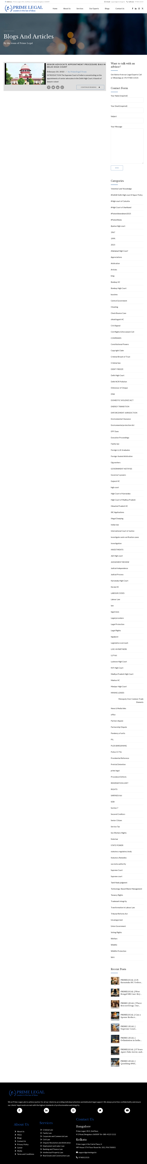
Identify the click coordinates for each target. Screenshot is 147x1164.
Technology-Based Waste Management (126, 889)
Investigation (116, 543)
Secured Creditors (118, 814)
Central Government (119, 301)
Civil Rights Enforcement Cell (122, 332)
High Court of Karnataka (120, 493)
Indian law (115, 525)
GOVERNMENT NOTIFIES (121, 469)
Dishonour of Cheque (119, 388)
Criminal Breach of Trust (120, 357)
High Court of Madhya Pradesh (123, 500)
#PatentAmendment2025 (121, 214)
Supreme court (116, 876)
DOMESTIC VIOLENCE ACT (122, 400)
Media (19, 1151)
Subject (127, 119)
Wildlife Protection (118, 951)
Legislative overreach (119, 643)
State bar (114, 839)
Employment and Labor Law (53, 1146)
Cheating (114, 307)
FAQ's (19, 1135)
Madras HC (115, 680)
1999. (113, 238)
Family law (115, 444)
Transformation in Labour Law (123, 907)
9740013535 (83, 1157)
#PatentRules (116, 220)
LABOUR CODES (117, 593)
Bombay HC (115, 282)
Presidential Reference (120, 758)
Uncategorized (117, 920)
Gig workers (115, 462)
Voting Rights (116, 932)
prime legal (115, 770)
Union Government (118, 926)
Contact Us (119, 8)
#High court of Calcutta (120, 201)
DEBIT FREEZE (117, 369)
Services (80, 8)
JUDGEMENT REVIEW (120, 562)
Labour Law (115, 599)
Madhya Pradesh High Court (122, 674)
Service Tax (115, 826)
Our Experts (94, 8)
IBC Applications (117, 512)
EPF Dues (115, 431)
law (112, 605)
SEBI (113, 802)
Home (55, 8)
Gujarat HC (115, 481)
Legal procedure (117, 618)
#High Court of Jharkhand (121, 207)
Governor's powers (118, 475)
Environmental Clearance (121, 419)
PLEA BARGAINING (119, 746)
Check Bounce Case (118, 313)
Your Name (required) (127, 99)
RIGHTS (114, 789)
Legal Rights (116, 630)
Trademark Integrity (119, 901)
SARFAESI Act (116, 795)
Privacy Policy (23, 1144)
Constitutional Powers (120, 344)
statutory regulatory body (121, 851)
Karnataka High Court (119, 581)
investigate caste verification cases (125, 537)
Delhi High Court (117, 375)
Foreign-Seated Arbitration (122, 456)
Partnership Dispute (119, 727)
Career (20, 1148)
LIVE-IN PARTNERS (119, 649)
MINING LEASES (117, 693)
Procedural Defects (118, 777)
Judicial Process (117, 574)
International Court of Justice (122, 531)
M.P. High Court (117, 668)
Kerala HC (115, 587)
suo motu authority (118, 864)
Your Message (127, 145)
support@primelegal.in (87, 1152)
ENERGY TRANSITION (120, 406)
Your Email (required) (127, 109)
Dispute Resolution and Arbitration (57, 1143)
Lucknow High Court (119, 661)
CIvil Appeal (115, 326)
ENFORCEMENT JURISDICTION (124, 413)
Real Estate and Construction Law (56, 1156)
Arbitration (115, 263)
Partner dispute (117, 721)
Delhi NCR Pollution (119, 382)
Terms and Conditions (25, 1154)
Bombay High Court (118, 288)
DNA (113, 394)
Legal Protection (117, 624)
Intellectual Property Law (53, 1152)
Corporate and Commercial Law (55, 1136)
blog (112, 276)
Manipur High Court (119, 686)
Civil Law (46, 1139)
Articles (114, 270)
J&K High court (117, 556)
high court (115, 487)
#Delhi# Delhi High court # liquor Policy (127, 195)
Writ (113, 957)
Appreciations (116, 257)
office (113, 715)
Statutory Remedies (119, 858)
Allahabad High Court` (119, 251)
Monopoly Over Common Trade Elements (130, 700)
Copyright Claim (117, 350)
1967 (113, 232)
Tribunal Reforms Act (119, 914)
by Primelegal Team (77, 72)
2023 (113, 245)
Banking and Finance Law (53, 1149)
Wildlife (114, 945)
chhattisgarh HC (117, 319)
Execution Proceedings (120, 437)
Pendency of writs (118, 733)
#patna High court (118, 226)
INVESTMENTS (117, 549)
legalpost (114, 637)
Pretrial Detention (118, 764)
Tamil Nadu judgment (119, 882)
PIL (112, 739)
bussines (114, 294)
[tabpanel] (25, 74)
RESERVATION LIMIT (119, 783)
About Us (67, 8)
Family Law (47, 1133)
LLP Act (114, 655)
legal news (115, 612)
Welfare (114, 938)
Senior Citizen (116, 820)
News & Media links (118, 708)
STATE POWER (117, 845)
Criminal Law (48, 1130)
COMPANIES (116, 338)
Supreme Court (117, 870)
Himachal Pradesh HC (119, 506)
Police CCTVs (116, 752)
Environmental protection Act (122, 425)
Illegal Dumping (117, 518)
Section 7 (114, 808)
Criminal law (115, 363)
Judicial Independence (119, 568)
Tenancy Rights (117, 895)
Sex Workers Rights (119, 833)
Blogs (107, 8)
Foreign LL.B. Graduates (120, 450)
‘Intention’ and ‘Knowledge (121, 189)
